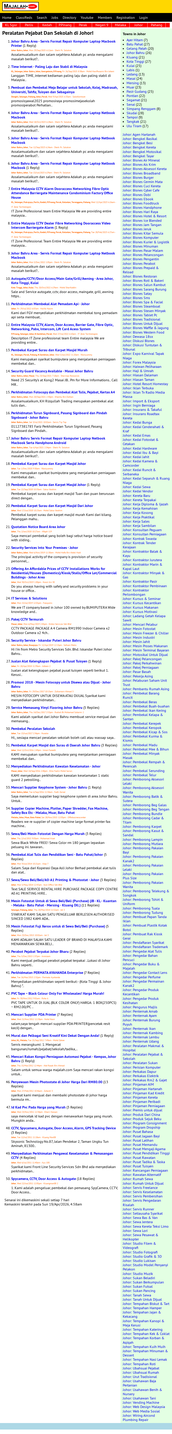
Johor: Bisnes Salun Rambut (144, 284)
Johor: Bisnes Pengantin (141, 259)
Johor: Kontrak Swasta (140, 538)
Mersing (133, 83)
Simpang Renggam (141, 108)
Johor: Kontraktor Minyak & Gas (144, 575)
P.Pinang (65, 25)
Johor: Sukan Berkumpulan (143, 1282)
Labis (131, 70)
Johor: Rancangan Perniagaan (145, 1170)
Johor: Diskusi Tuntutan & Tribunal (142, 347)
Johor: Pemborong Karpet (142, 826)
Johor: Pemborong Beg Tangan (146, 809)
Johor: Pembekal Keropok (142, 727)
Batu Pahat (135, 44)
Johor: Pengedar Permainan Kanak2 (143, 983)
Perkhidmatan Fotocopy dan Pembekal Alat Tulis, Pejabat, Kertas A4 (63, 392)
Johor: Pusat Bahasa (138, 1131)
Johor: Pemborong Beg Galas (145, 805)
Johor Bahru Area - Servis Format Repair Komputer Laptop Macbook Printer (63, 43)
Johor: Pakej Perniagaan (141, 667)
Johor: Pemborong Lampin (143, 839)
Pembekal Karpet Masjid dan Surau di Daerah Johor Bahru (55, 745)
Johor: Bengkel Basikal (140, 138)
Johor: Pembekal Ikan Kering (144, 710)
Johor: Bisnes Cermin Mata (143, 181)
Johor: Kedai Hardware (140, 448)
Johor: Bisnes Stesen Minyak (144, 310)
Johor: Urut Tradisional (140, 1376)
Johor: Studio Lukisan (139, 1260)
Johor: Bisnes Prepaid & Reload (141, 269)
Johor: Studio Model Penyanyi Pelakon (145, 1267)
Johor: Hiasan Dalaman (140, 375)
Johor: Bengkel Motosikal (142, 151)
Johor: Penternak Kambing (143, 1033)
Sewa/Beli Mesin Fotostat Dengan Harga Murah (48, 833)
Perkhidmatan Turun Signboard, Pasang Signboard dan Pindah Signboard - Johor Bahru (59, 415)
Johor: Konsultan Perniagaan (144, 534)
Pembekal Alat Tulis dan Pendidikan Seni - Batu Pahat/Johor (57, 854)
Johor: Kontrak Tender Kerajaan (139, 545)
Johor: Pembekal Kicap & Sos (145, 732)
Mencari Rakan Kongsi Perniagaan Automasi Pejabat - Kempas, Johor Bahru (63, 1058)
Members (105, 17)
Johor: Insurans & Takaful (142, 409)
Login (143, 17)
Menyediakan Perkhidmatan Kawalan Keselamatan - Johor (56, 766)
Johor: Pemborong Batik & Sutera (143, 798)
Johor (138, 25)
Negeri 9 (101, 25)
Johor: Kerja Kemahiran (140, 508)
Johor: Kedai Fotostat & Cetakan (141, 441)
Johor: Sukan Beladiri (139, 1278)
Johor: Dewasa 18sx (138, 336)
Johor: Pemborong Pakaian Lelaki (143, 867)
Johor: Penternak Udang (141, 1041)
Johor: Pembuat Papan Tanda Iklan (145, 918)
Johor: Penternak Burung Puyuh (141, 1022)
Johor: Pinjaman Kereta (140, 1097)
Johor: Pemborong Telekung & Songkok (146, 893)
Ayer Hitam (135, 40)
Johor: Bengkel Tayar (138, 156)
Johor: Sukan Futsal (138, 1286)
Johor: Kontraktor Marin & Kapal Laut (142, 566)
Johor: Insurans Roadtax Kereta (141, 416)
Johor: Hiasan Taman (138, 379)
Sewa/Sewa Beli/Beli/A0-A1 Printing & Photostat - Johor (55, 880)
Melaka (120, 25)
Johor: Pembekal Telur (139, 775)
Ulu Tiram (134, 126)
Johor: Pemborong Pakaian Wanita (143, 884)
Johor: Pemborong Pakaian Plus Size (143, 875)
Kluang (132, 57)
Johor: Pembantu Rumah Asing (146, 689)
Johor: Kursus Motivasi (140, 611)
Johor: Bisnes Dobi (137, 194)
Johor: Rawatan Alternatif (142, 1174)
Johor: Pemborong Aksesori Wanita (143, 789)
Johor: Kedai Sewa (136, 487)
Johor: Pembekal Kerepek (142, 723)
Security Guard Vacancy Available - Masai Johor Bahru (52, 371)
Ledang (132, 74)
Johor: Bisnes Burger (138, 177)
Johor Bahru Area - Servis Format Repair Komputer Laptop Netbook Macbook (63, 114)
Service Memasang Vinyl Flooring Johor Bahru (46, 707)
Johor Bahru (136, 52)
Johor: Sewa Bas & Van (140, 1217)
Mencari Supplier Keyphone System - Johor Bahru (49, 787)
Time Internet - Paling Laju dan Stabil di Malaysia (49, 66)
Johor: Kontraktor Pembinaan (145, 586)
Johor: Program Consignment (145, 1123)
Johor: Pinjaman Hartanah (142, 1089)
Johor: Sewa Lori (135, 1230)
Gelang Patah (137, 48)
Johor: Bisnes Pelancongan (143, 254)
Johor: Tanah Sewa (137, 1295)
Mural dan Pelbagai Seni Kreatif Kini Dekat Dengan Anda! (55, 1035)
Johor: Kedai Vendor (138, 491)
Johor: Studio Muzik (138, 1273)
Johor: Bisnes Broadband (141, 173)
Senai (131, 104)
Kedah (47, 25)
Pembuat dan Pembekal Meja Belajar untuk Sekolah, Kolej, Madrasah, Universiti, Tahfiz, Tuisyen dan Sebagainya (64, 89)
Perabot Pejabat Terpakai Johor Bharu (40, 951)
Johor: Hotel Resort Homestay (145, 384)
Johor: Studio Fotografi (140, 1252)
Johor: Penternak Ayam (140, 1015)
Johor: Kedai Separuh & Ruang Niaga (146, 480)
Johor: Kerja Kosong (138, 512)
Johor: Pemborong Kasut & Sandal (143, 832)
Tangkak (133, 121)
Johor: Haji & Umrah (138, 371)
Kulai (131, 65)
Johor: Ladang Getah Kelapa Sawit (144, 618)
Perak (83, 25)
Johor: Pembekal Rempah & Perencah (144, 764)
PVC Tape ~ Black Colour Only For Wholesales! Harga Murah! (57, 993)
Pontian (132, 95)
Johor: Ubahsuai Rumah (141, 1372)
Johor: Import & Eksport (141, 401)
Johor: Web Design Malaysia (144, 1406)
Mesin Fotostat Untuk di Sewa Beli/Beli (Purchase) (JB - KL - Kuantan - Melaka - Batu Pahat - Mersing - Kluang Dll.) (63, 903)
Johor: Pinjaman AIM (138, 1084)
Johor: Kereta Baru (136, 495)
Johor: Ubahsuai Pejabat (141, 1368)
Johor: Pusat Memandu (140, 1144)
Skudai (132, 113)
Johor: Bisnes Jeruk (137, 229)
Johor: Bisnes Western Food (143, 332)
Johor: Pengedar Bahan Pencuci (140, 957)
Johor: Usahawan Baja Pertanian (139, 1383)
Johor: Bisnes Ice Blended (142, 220)
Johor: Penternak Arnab (140, 1011)
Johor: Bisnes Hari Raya (140, 211)
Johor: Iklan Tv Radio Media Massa (144, 394)
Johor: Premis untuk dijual (142, 1110)
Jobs (55, 17)
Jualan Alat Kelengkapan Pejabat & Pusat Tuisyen (49, 661)
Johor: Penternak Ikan (139, 1028)
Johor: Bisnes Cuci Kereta (142, 186)
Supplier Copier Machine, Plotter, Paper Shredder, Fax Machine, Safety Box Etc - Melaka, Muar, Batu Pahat (59, 810)
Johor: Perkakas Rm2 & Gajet (145, 1080)
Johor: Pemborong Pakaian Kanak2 (143, 858)
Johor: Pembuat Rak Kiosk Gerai (142, 936)
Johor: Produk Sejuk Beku (142, 1119)
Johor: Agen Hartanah (139, 134)
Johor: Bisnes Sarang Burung (144, 289)
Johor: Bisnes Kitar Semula (143, 233)
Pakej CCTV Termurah (27, 619)
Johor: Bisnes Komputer (141, 237)
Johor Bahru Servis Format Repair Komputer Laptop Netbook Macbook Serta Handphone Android (58, 440)
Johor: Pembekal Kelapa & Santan (143, 716)
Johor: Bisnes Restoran (140, 276)
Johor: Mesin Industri (139, 637)
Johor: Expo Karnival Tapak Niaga (143, 355)
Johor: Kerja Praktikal (139, 517)
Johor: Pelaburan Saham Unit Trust (145, 682)
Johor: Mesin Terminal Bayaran (146, 650)
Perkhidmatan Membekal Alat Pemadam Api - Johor (50, 304)
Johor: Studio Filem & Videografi (139, 1245)
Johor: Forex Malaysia (139, 362)
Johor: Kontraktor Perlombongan (136, 592)
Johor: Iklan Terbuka (138, 388)
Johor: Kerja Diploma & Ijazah (145, 504)
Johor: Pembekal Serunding (144, 770)
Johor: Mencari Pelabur (140, 624)
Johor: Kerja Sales (136, 521)
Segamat (133, 100)
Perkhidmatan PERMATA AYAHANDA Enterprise (47, 972)
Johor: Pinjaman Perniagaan (144, 1106)
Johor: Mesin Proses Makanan (145, 646)
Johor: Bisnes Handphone (142, 207)
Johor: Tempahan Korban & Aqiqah (143, 1340)
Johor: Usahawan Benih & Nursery (142, 1391)
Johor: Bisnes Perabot (139, 263)
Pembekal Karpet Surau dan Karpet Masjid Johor (48, 463)
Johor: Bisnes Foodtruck (141, 203)
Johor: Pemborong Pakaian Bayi (143, 850)
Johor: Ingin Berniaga (139, 405)
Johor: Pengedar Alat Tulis (142, 951)
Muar (130, 87)
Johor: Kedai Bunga (137, 422)
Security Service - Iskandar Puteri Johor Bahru (46, 640)
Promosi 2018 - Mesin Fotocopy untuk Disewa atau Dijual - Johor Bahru (61, 684)
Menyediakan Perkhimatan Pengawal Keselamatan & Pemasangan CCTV (62, 1155)
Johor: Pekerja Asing (138, 676)
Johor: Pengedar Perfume (142, 977)
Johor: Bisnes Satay (137, 293)
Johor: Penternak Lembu (141, 1037)
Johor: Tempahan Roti (139, 1364)
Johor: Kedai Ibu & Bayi (140, 452)
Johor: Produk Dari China (141, 1114)
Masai (131, 78)
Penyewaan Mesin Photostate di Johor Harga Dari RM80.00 (56, 1082)
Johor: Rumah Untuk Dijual (143, 1183)
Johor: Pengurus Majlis (140, 1007)
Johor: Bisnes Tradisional (141, 319)
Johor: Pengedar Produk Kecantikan (141, 992)
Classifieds (24, 17)
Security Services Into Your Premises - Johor (44, 547)
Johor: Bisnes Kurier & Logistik (146, 242)
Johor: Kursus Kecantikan (142, 603)
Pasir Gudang (137, 91)
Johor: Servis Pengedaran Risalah (142, 1202)
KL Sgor (11, 25)
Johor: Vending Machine (141, 1402)
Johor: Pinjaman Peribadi (141, 1101)
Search (42, 17)
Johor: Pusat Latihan (138, 1140)
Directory (69, 17)
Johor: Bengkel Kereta (139, 147)
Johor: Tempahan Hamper (142, 1308)
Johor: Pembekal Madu (140, 745)
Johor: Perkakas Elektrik (141, 1076)
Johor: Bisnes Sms (136, 297)
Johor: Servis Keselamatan (143, 1192)
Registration (125, 17)
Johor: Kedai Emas (136, 435)
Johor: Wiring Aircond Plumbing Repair (139, 1417)
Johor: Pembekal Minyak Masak (141, 755)
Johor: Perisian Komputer (142, 1067)
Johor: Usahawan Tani (139, 1398)
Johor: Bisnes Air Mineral (141, 160)
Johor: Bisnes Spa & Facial (143, 302)
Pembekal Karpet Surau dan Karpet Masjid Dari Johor (52, 505)
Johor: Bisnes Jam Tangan (142, 224)
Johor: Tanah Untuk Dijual (142, 1299)
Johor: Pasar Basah (137, 671)
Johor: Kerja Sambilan (139, 525)
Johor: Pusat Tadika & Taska (144, 1162)
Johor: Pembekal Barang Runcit (141, 695)
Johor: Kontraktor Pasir (140, 581)
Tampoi (132, 117)
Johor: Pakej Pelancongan (142, 659)
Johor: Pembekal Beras (140, 702)
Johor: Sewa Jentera (138, 1222)
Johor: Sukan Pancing (139, 1290)
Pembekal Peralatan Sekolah (33, 728)
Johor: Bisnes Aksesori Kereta (145, 168)
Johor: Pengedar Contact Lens (145, 972)
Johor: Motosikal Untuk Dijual (145, 654)
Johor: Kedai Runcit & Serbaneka (139, 472)
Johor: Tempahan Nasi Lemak (145, 1359)
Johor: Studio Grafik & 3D (142, 1256)
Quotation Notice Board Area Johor (38, 526)
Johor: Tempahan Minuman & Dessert (145, 1353)
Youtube (87, 17)
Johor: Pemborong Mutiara (143, 843)
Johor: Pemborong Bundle (142, 813)
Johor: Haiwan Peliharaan (142, 366)
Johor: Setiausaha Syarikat (143, 1213)
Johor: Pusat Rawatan (139, 1157)
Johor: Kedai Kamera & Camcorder (140, 463)
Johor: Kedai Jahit (136, 457)
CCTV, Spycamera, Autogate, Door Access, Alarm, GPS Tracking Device (63, 1128)
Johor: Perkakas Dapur (139, 1071)
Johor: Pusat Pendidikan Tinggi (146, 1153)
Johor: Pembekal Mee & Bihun (146, 749)
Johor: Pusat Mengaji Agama (144, 1149)
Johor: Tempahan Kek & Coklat (146, 1333)
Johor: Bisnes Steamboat (141, 306)
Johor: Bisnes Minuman (140, 246)
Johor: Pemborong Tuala (141, 908)
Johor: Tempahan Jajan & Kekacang (142, 1314)
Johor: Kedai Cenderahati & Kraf (143, 429)
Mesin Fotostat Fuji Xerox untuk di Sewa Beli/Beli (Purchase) (58, 926)
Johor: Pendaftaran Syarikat (143, 942)
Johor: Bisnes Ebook (138, 199)
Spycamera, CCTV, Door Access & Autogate (43, 1178)
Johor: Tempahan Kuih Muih (144, 1346)
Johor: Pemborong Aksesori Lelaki (143, 781)
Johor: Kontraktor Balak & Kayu (142, 553)
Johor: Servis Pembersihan (143, 1196)
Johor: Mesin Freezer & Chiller (146, 633)
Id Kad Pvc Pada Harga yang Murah (38, 1107)
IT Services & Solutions (29, 598)
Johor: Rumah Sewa (138, 1179)
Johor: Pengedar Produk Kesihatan (141, 1000)
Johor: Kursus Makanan (140, 607)
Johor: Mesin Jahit (136, 641)
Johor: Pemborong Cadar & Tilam (143, 820)
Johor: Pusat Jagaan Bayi (141, 1136)
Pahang (156, 25)
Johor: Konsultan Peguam (142, 530)
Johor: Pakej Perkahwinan (142, 663)
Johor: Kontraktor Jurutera (142, 560)
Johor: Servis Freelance (140, 1187)
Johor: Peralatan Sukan (140, 1063)
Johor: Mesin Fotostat (139, 628)
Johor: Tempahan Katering (143, 1329)
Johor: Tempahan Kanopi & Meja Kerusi (143, 1323)
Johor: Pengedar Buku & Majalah (141, 966)
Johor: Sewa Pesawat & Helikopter (140, 1237)
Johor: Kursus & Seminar (142, 598)
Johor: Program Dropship (141, 1127)
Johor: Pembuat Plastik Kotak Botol (145, 927)
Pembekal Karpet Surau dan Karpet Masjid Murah (49, 350)
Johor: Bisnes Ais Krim (139, 164)
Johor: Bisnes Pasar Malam (143, 250)
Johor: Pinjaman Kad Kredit (143, 1093)
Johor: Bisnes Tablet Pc (140, 315)
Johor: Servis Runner (138, 1209)
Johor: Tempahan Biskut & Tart (146, 1303)
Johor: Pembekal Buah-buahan (146, 706)
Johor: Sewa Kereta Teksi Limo (146, 1226)
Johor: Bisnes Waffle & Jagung (146, 328)
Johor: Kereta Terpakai (139, 500)
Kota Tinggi (135, 61)
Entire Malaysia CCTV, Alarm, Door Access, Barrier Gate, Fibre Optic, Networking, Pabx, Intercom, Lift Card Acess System (62, 326)
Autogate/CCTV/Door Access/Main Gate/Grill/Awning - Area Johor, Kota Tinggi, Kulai (62, 280)
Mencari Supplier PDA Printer (33, 1014)
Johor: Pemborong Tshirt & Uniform (143, 901)
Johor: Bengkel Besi (138, 143)
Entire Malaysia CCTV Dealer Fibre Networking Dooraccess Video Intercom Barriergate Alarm (61, 225)
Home (6, 17)
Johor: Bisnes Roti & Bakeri (143, 280)
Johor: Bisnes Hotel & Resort (144, 216)
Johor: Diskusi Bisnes (139, 341)
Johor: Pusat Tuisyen (138, 1166)
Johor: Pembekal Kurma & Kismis (143, 738)
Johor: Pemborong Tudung (143, 912)
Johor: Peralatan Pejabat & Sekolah (143, 1056)
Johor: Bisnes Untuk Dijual (143, 323)
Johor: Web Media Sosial (141, 1411)
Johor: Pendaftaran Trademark (145, 946)
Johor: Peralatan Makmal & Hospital (143, 1048)
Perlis (29, 25)
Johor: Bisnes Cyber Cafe (141, 190)
